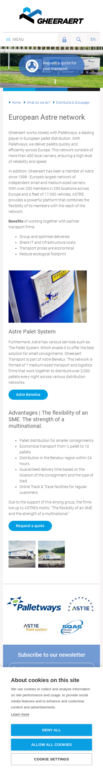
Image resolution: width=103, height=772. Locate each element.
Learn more (20, 714)
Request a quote (30, 526)
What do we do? (38, 103)
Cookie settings (51, 759)
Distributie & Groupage (72, 103)
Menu (15, 39)
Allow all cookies (51, 745)
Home (16, 103)
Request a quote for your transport (59, 66)
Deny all (51, 730)
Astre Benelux (28, 394)
